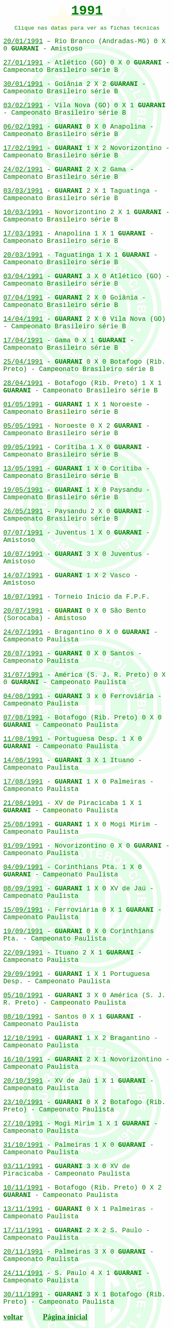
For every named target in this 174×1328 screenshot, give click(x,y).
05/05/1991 (23, 426)
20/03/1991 (23, 255)
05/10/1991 (23, 995)
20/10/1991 (23, 1081)
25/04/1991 (23, 362)
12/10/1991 (23, 1038)
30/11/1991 (23, 1294)
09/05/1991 (23, 447)
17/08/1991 (23, 782)
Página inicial (65, 1316)
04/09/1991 (23, 867)
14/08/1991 (23, 760)
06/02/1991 (23, 127)
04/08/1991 (23, 696)
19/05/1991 (23, 490)
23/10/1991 (23, 1102)
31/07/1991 (23, 675)
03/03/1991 (23, 191)
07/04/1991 (23, 298)
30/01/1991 (23, 84)
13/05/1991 (23, 469)
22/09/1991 (23, 953)
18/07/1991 (23, 597)
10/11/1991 (23, 1188)
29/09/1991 (23, 974)
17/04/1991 (23, 340)
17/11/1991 (23, 1230)
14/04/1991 (23, 319)
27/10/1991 (23, 1123)
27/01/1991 (23, 63)
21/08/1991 (23, 803)
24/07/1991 (23, 632)
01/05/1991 (23, 404)
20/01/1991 (23, 41)
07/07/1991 (23, 533)
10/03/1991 (23, 212)
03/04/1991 (23, 276)
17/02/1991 (23, 148)
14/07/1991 (23, 575)
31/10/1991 (23, 1145)
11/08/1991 (23, 739)
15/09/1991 (23, 910)
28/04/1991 (23, 383)
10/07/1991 (23, 554)
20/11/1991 (23, 1252)
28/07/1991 (23, 653)
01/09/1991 (23, 846)
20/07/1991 (23, 611)
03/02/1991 (23, 105)
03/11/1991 (23, 1166)
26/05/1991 (23, 511)
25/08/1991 (23, 824)
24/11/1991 (23, 1273)
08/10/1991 (23, 1017)
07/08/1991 (23, 718)
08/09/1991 (23, 888)
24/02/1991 (23, 169)
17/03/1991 (23, 233)
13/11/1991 (23, 1209)
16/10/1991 (23, 1059)
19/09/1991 (23, 931)
